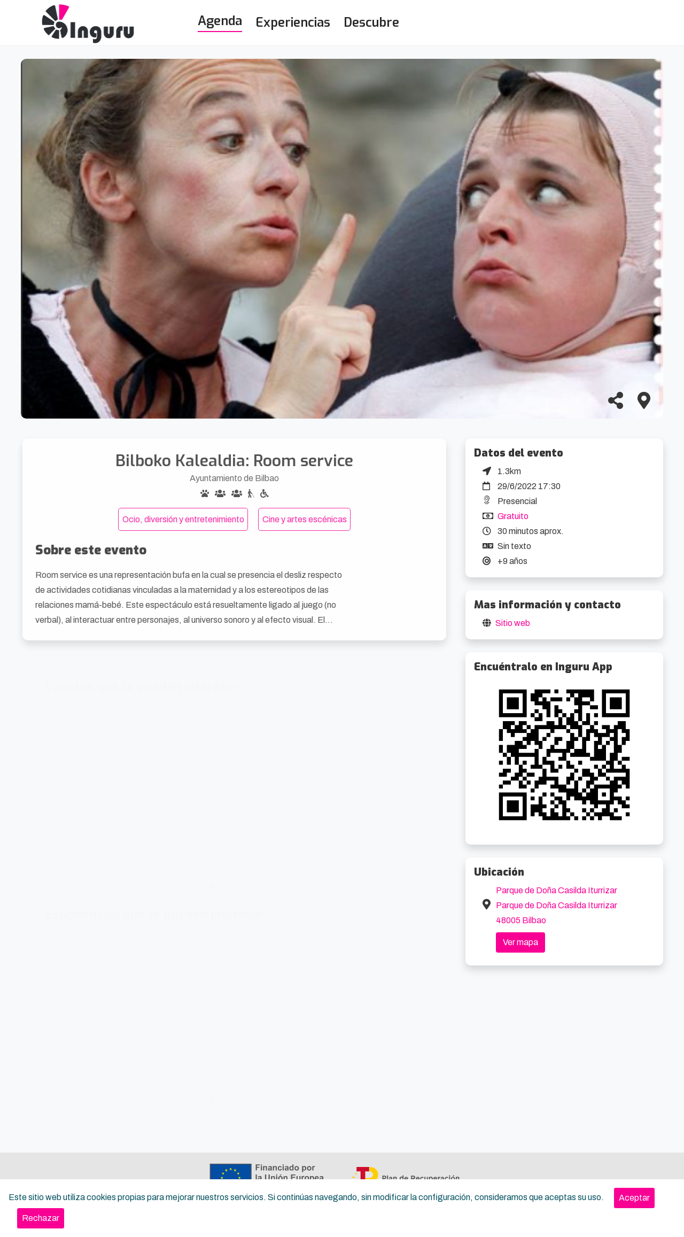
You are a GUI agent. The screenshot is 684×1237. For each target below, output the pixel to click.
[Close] (634, 1198)
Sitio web (512, 623)
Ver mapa (520, 942)
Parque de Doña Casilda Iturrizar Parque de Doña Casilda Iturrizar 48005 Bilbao (556, 905)
